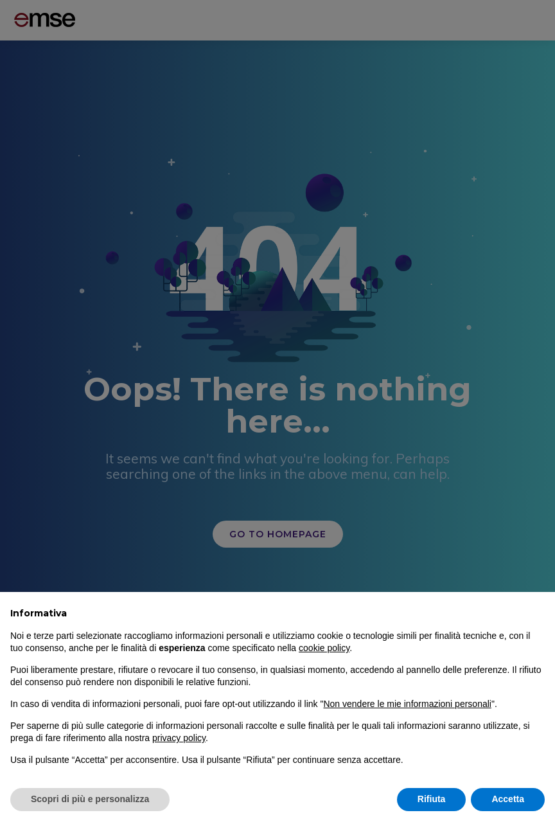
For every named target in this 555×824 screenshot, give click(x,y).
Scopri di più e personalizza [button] (90, 799)
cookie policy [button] (324, 648)
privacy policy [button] (179, 738)
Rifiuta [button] (432, 799)
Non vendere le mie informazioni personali (407, 704)
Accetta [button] (507, 799)
